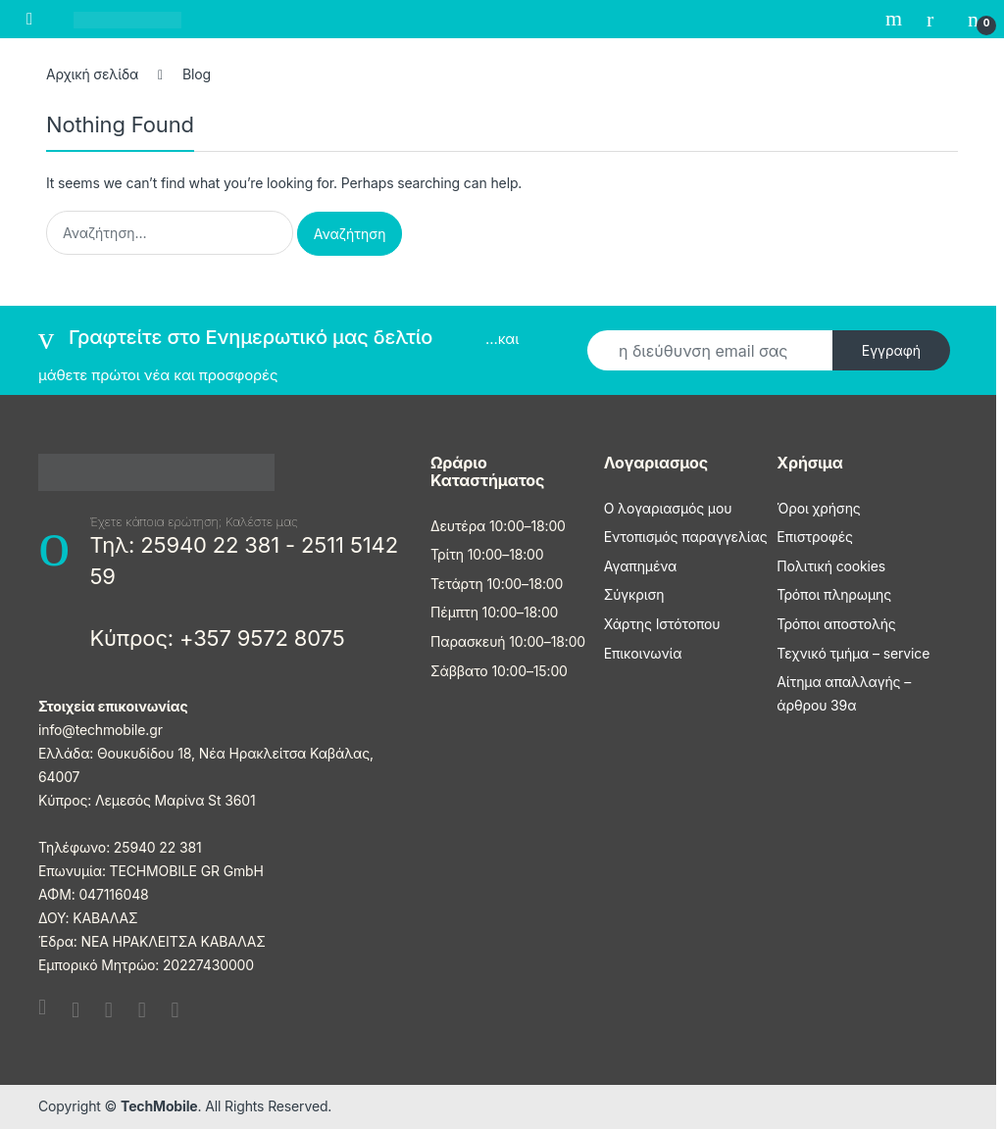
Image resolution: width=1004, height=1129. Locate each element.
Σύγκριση (634, 594)
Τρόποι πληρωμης (834, 594)
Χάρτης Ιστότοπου (662, 623)
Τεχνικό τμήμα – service (853, 653)
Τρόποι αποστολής (836, 623)
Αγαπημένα (641, 566)
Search (896, 18)
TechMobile (159, 1106)
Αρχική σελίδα (92, 74)
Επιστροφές (815, 536)
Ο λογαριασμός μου (668, 508)
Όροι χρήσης (818, 508)
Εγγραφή (891, 350)
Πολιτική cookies (831, 566)
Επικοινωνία (643, 653)
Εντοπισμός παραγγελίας (686, 536)
